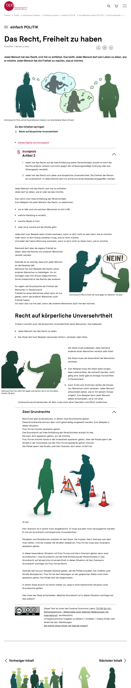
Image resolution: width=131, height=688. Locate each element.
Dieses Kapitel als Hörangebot (33, 142)
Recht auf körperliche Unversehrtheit (38, 131)
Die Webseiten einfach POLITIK (91, 15)
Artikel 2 (29, 153)
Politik (16, 15)
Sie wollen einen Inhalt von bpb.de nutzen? (66, 625)
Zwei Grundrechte (36, 412)
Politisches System (51, 15)
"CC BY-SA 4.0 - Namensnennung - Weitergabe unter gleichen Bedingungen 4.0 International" (78, 612)
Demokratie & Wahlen (31, 15)
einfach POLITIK (68, 15)
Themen (7, 15)
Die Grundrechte (114, 15)
